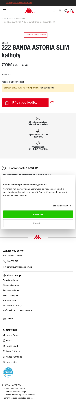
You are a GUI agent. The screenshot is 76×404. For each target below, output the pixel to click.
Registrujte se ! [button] (47, 88)
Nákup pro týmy (10, 296)
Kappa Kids (10, 362)
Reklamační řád (10, 301)
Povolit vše (38, 214)
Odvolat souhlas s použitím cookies (20, 395)
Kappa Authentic (12, 357)
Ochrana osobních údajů (15, 392)
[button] (60, 11)
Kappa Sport (10, 346)
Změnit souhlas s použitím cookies (18, 398)
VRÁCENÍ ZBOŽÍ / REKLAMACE (17, 311)
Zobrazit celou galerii (35, 35)
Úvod (4, 19)
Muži (11, 19)
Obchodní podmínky (12, 306)
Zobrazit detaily (60, 206)
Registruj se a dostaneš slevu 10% (19, 3)
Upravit (38, 223)
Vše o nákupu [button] (12, 275)
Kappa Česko (11, 336)
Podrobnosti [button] (20, 168)
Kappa (7, 341)
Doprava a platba (11, 291)
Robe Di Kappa (11, 352)
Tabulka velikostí (17, 82)
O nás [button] (8, 319)
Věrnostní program (11, 285)
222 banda (20, 19)
